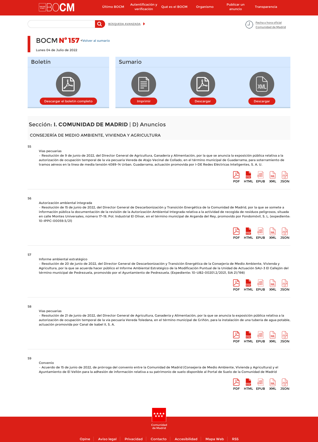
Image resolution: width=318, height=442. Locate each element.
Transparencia (266, 7)
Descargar (203, 101)
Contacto (159, 439)
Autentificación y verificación (143, 6)
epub (260, 181)
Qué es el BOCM (174, 7)
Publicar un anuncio (236, 6)
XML (272, 181)
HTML (248, 181)
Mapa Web (214, 439)
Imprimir (144, 101)
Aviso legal (107, 439)
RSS (235, 439)
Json (284, 181)
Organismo (205, 7)
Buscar (100, 26)
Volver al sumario (96, 41)
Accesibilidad (186, 439)
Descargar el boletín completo (68, 101)
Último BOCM (113, 7)
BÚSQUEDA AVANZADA (124, 24)
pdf (236, 181)
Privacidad (134, 439)
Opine (85, 439)
